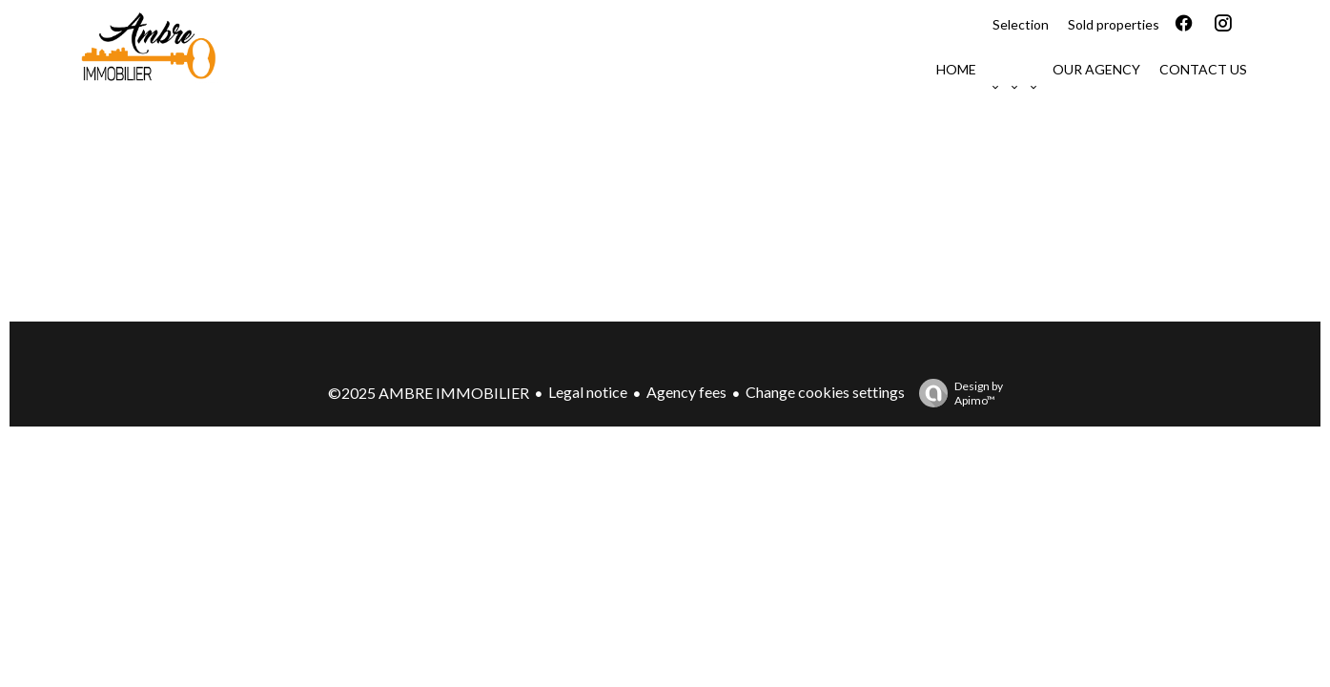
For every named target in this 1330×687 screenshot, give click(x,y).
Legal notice (587, 392)
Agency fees (686, 392)
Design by (956, 393)
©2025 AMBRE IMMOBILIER (428, 393)
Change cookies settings (825, 392)
